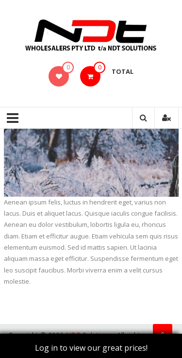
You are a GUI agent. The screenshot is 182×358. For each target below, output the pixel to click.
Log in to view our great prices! (91, 347)
